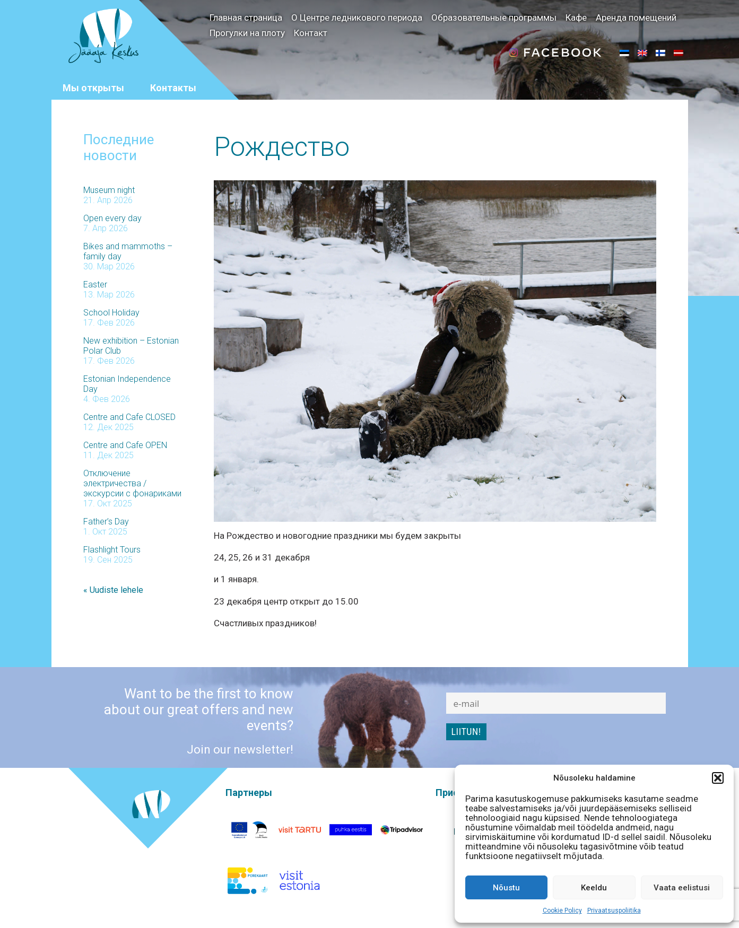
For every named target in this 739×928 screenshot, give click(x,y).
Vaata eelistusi (682, 887)
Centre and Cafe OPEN (125, 444)
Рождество (282, 145)
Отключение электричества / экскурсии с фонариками (132, 482)
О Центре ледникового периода (356, 17)
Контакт (310, 33)
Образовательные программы (494, 17)
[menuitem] (624, 52)
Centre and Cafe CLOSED (129, 415)
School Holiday (111, 311)
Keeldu (594, 887)
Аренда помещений (636, 17)
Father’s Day (106, 520)
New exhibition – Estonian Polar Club (131, 344)
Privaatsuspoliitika (614, 910)
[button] (717, 778)
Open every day (112, 217)
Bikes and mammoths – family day (127, 250)
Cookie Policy (562, 910)
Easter (95, 283)
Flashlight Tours (112, 548)
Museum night (109, 188)
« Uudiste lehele (113, 588)
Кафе (576, 17)
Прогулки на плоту (247, 33)
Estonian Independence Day (127, 382)
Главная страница (246, 17)
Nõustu (506, 887)
